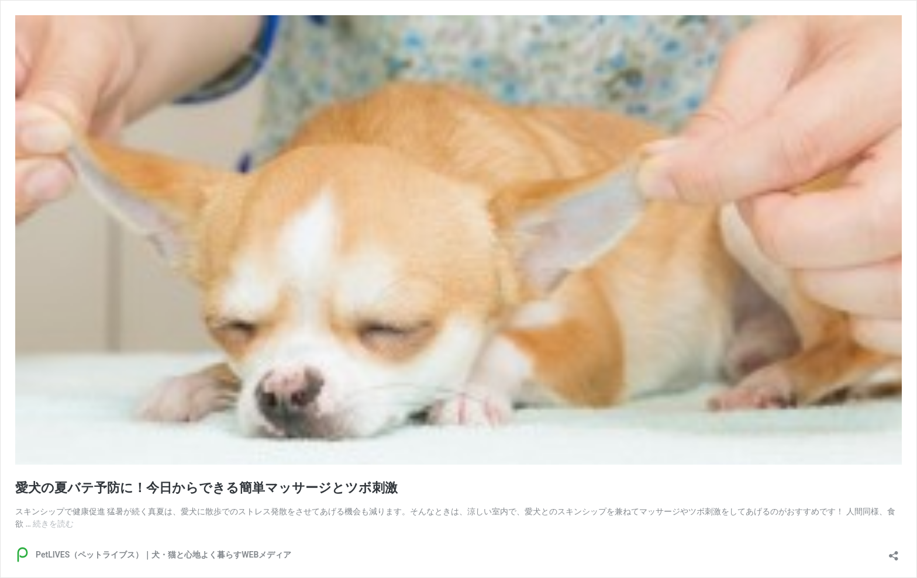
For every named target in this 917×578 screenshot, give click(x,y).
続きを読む (53, 523)
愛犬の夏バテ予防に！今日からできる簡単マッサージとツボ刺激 (206, 487)
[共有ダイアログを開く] (893, 552)
